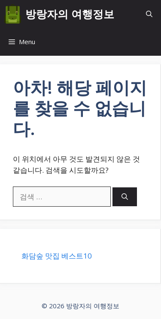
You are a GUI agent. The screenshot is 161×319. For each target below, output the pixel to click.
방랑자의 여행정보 (69, 13)
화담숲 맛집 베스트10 (56, 256)
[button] (149, 14)
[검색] (124, 197)
